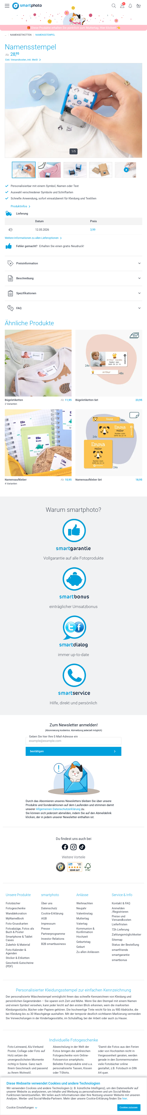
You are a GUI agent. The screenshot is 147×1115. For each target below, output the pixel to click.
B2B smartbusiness (53, 944)
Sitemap (117, 939)
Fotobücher (13, 903)
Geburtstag (83, 942)
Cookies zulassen (129, 1107)
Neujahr (81, 908)
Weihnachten (84, 903)
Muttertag (82, 918)
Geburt (80, 947)
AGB (44, 918)
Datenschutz (49, 908)
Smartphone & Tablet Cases (19, 938)
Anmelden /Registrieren (120, 910)
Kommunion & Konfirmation (85, 930)
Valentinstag (84, 913)
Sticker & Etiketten (17, 958)
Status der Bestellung (125, 944)
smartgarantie (121, 955)
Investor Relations (52, 938)
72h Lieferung (120, 929)
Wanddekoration (16, 913)
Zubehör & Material (18, 944)
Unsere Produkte (18, 895)
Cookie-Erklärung (52, 913)
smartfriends (120, 950)
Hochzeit (82, 936)
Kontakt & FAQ (121, 903)
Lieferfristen (119, 924)
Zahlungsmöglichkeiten (127, 934)
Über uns (46, 903)
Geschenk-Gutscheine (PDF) (19, 964)
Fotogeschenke (15, 908)
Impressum (48, 923)
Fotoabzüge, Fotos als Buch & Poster (20, 930)
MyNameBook (15, 918)
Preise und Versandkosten (121, 918)
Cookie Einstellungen (22, 1107)
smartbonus (119, 960)
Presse (45, 928)
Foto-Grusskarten (17, 923)
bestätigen (37, 751)
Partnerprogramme (53, 934)
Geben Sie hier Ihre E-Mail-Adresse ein (53, 736)
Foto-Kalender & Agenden (16, 951)
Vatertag (81, 923)
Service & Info (122, 895)
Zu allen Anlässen (87, 952)
